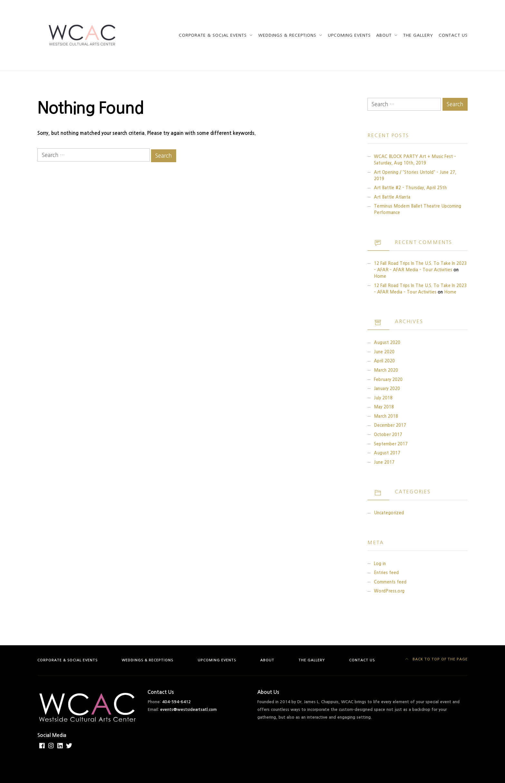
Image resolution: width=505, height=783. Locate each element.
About (384, 35)
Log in (380, 564)
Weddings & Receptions (287, 35)
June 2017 (384, 462)
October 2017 (388, 435)
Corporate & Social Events (213, 35)
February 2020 (388, 380)
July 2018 (383, 398)
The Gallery (418, 35)
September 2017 (391, 444)
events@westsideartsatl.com (188, 709)
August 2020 (387, 342)
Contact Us (453, 35)
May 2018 (384, 407)
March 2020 (386, 370)
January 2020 (387, 389)
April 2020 (384, 361)
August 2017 (387, 453)
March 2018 (386, 416)
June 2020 (384, 352)
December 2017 (390, 425)
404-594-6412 (176, 702)
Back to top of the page (436, 659)
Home (380, 276)
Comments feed (390, 582)
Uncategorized (389, 513)
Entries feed (386, 573)
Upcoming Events (349, 35)
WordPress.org (389, 591)
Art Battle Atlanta (392, 197)
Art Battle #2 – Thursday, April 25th (410, 188)
